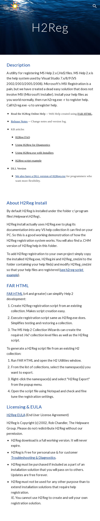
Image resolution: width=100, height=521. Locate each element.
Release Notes (19, 121)
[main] (50, 27)
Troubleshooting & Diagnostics (33, 457)
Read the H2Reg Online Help (28, 113)
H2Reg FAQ (22, 137)
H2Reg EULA (16, 415)
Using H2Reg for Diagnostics (32, 144)
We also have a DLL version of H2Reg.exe (40, 176)
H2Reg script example (28, 160)
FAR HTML (85, 113)
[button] (5, 6)
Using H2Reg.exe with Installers (34, 152)
